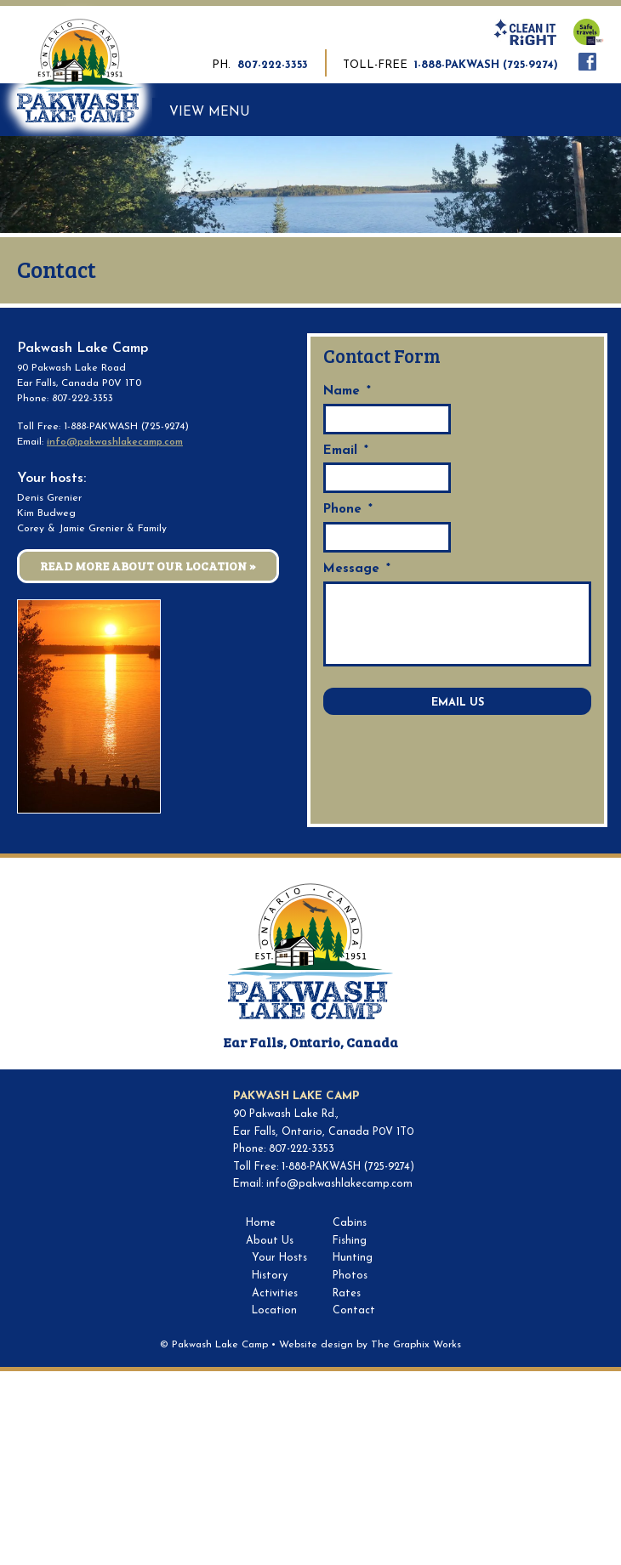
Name (347, 391)
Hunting (353, 1258)
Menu (229, 112)
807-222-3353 (272, 65)
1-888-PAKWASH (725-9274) (486, 65)
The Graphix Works (416, 1345)
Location (274, 1311)
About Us (269, 1241)
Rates (347, 1294)
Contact (354, 1311)
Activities (275, 1294)
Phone (348, 509)
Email (345, 451)
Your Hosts (279, 1258)
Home (261, 1223)
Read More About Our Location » (148, 566)
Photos (350, 1276)
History (270, 1276)
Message (356, 569)
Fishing (350, 1241)
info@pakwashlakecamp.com (115, 442)
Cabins (350, 1223)
